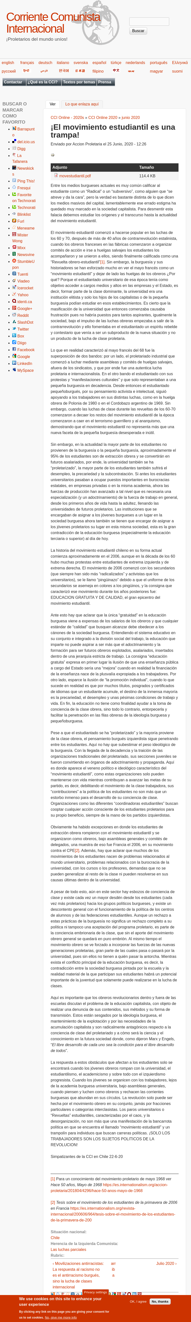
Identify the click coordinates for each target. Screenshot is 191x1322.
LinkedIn (24, 363)
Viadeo (23, 281)
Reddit (23, 315)
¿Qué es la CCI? (43, 82)
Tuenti (22, 274)
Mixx (21, 248)
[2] (77, 850)
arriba (113, 1269)
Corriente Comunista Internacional (53, 22)
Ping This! (26, 181)
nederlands (135, 63)
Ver (55, 103)
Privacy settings (95, 1293)
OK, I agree (138, 1303)
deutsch (45, 63)
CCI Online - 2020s (67, 118)
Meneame (26, 228)
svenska (80, 63)
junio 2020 (131, 118)
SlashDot (25, 322)
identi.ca (24, 302)
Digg (21, 149)
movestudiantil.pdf (75, 176)
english (8, 63)
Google (23, 357)
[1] (102, 262)
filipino (98, 71)
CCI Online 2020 (102, 118)
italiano (63, 63)
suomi (177, 71)
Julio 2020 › (166, 1263)
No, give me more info (61, 1319)
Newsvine (25, 255)
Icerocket (25, 288)
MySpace (25, 370)
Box (20, 336)
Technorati (26, 207)
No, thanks (160, 1303)
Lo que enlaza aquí (82, 104)
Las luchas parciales (68, 1249)
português (158, 63)
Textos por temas (79, 82)
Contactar (13, 82)
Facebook (26, 350)
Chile (55, 1238)
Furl (20, 221)
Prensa (104, 82)
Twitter (23, 329)
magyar (156, 71)
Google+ (24, 309)
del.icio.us (26, 142)
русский (9, 71)
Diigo (21, 343)
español (99, 63)
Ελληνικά (180, 63)
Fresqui (23, 188)
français (27, 63)
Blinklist (24, 214)
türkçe (116, 63)
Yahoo (22, 295)
